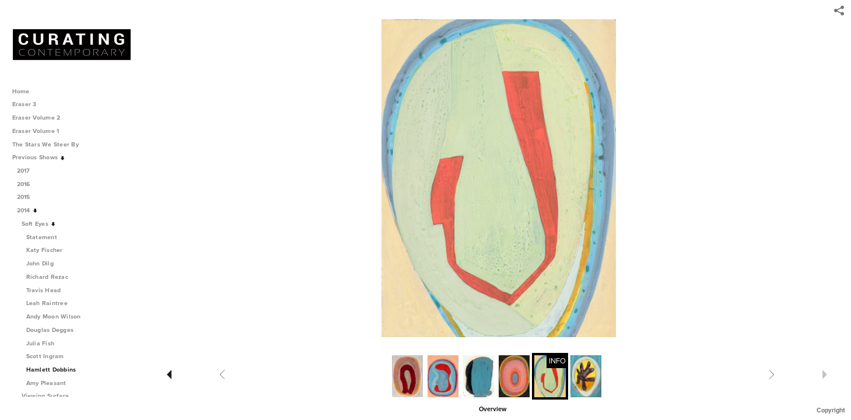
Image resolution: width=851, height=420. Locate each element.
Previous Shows (39, 157)
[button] (492, 408)
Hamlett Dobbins (51, 369)
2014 (27, 210)
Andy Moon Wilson (53, 316)
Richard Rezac (47, 276)
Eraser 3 (24, 104)
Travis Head (43, 290)
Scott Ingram (45, 356)
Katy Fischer (44, 250)
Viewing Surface (50, 395)
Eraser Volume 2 (36, 117)
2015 (27, 196)
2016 (27, 184)
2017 (27, 170)
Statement (41, 237)
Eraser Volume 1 (35, 131)
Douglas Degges (50, 330)
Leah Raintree (47, 303)
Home (21, 91)
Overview (492, 409)
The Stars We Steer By (49, 144)
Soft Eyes (39, 223)
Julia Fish (40, 343)
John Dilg (40, 263)
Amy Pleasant (46, 383)
